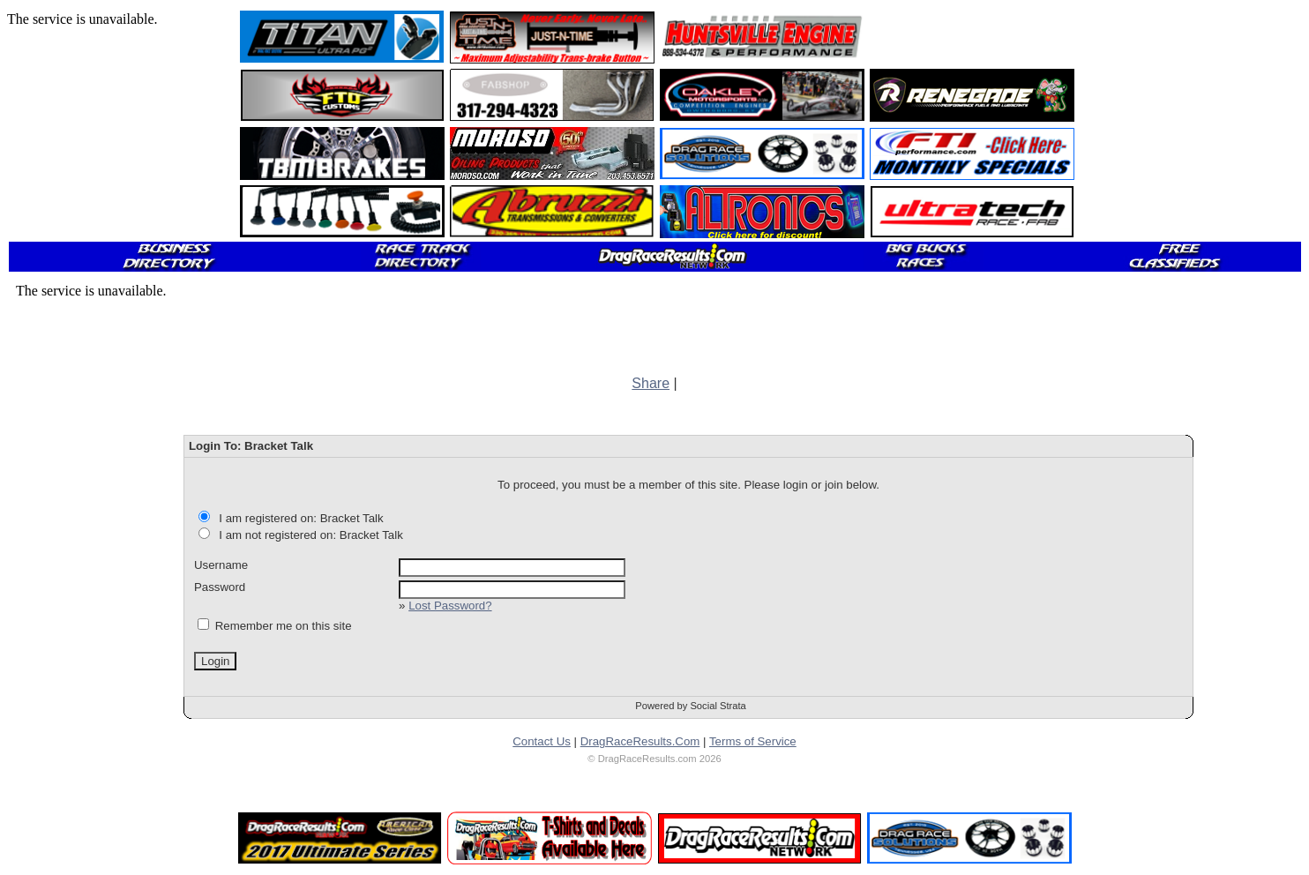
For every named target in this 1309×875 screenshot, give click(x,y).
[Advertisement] (973, 37)
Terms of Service (753, 741)
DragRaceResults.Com (640, 741)
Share (650, 383)
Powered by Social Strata (690, 705)
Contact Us (541, 741)
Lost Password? (449, 605)
